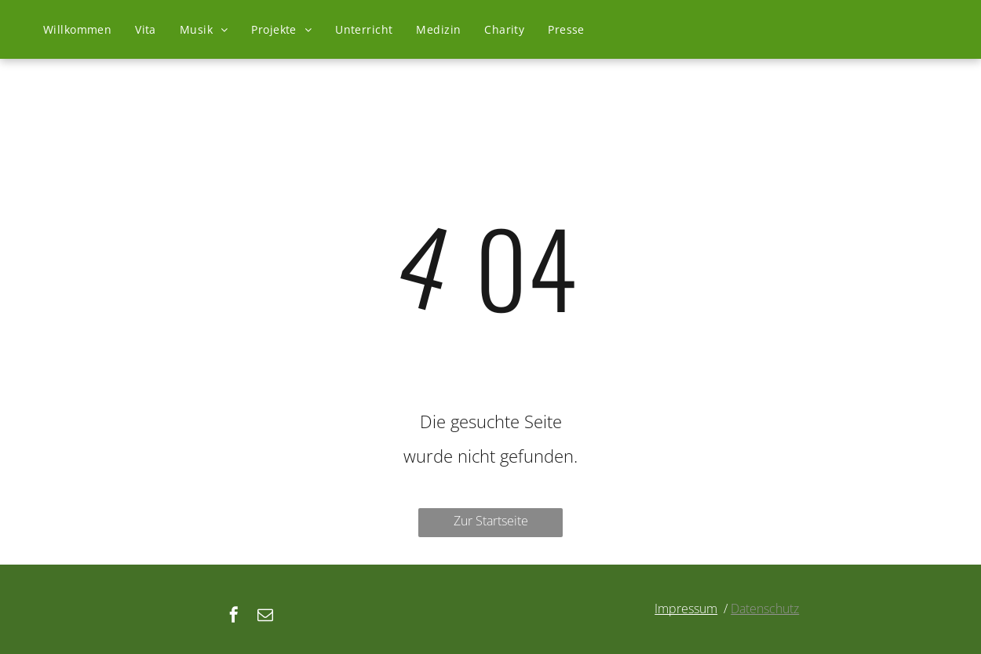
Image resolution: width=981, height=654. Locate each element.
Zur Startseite (491, 520)
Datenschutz (765, 608)
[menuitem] (77, 30)
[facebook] (234, 616)
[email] (265, 616)
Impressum (686, 608)
